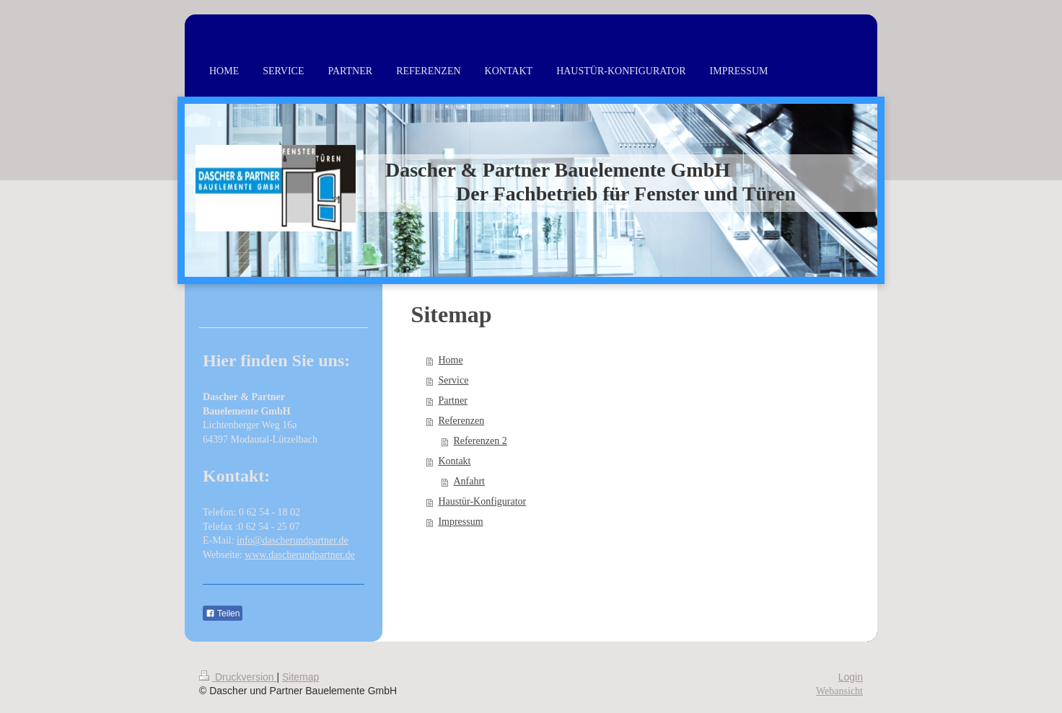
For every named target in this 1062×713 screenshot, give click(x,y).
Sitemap (300, 677)
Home (450, 360)
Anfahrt (469, 481)
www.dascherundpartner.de (299, 554)
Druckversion (237, 677)
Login (850, 677)
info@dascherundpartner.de (292, 540)
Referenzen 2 (479, 440)
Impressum (460, 521)
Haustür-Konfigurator (482, 501)
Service (453, 380)
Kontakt (454, 461)
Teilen (223, 613)
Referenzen (461, 420)
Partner (452, 400)
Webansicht (839, 691)
